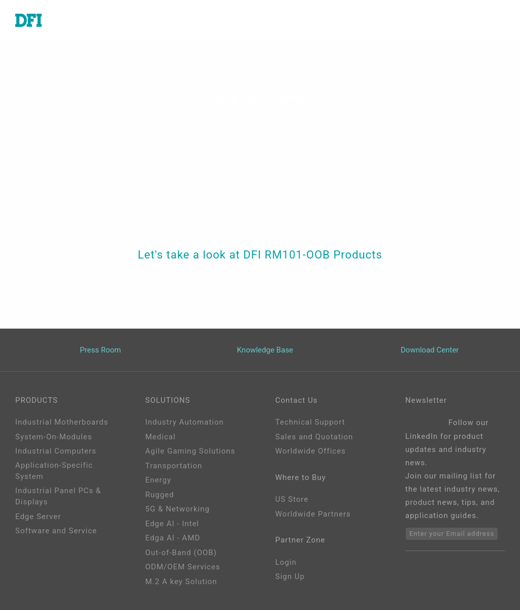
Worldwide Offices (310, 451)
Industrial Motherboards (61, 422)
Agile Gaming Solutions (190, 451)
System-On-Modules (53, 436)
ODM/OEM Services (182, 566)
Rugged (159, 494)
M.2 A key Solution (181, 581)
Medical (160, 436)
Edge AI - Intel (172, 523)
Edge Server (38, 516)
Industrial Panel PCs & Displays (58, 496)
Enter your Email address (451, 533)
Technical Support (310, 422)
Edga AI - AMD (172, 537)
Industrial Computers (55, 451)
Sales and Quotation (314, 436)
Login (286, 562)
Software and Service (56, 530)
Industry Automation (184, 422)
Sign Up (290, 576)
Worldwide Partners (313, 514)
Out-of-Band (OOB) (181, 552)
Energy (158, 480)
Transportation (173, 465)
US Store (291, 499)
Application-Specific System (54, 471)
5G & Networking (177, 508)
